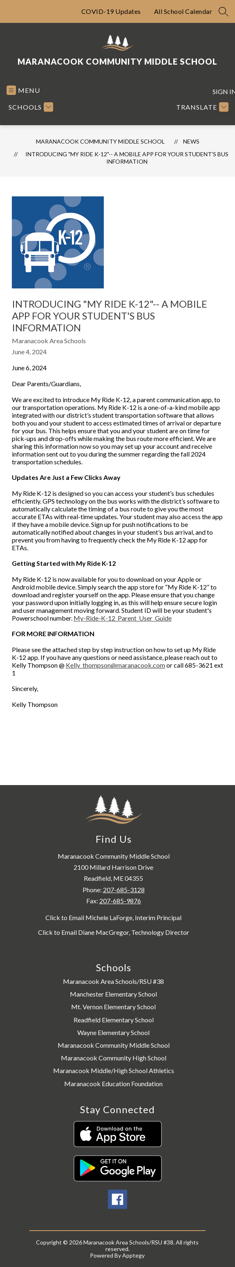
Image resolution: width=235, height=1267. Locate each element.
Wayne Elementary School (113, 1032)
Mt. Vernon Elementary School (113, 1006)
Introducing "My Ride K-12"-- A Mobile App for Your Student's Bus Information (126, 158)
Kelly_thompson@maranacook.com (115, 665)
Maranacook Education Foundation (113, 1083)
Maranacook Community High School (113, 1057)
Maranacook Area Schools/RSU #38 (113, 981)
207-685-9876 (120, 901)
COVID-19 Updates (111, 11)
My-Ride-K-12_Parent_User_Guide (123, 618)
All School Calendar (183, 11)
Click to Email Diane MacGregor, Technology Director (113, 932)
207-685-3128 (124, 889)
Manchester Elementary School (113, 994)
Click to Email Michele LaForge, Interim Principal (113, 917)
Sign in (220, 91)
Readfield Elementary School (114, 1019)
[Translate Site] (201, 107)
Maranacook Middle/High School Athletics (113, 1070)
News (191, 141)
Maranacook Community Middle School (100, 141)
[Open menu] (23, 90)
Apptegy (133, 1255)
